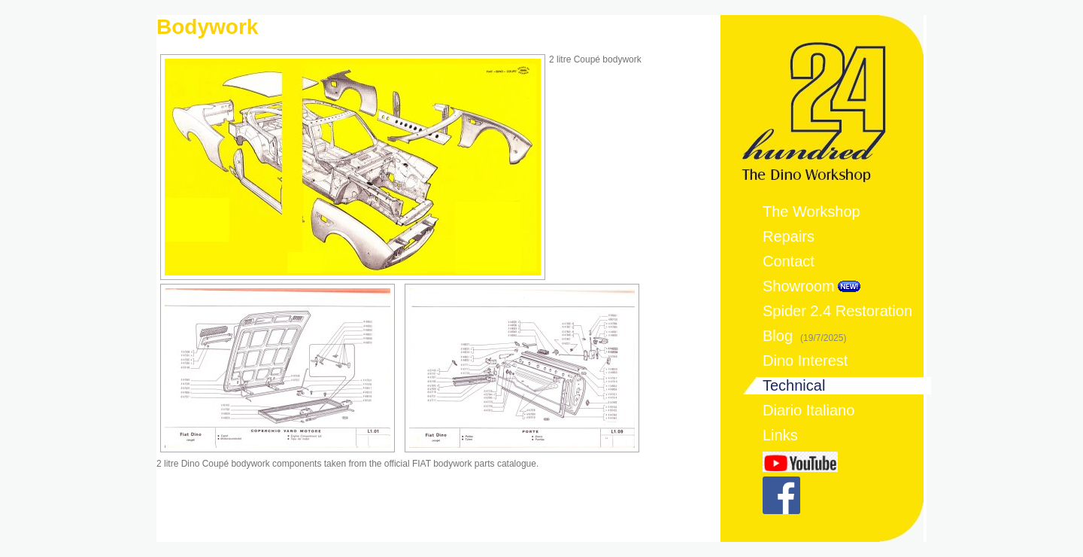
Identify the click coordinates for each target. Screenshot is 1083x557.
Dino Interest (805, 360)
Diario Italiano (808, 410)
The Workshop (811, 211)
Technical (794, 385)
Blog (804, 335)
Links (780, 435)
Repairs (789, 236)
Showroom (799, 286)
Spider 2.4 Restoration (837, 311)
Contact (789, 261)
